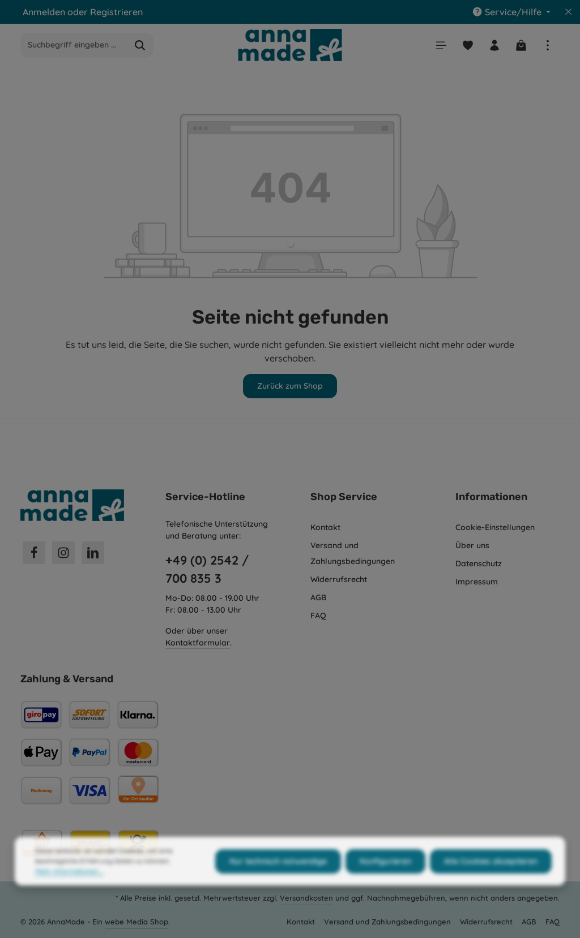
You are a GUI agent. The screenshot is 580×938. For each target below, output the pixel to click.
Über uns (472, 545)
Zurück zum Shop (290, 386)
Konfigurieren (385, 882)
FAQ (318, 615)
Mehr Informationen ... (69, 892)
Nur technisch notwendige (278, 882)
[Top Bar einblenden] (547, 45)
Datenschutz (478, 563)
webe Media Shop (136, 921)
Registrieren (116, 12)
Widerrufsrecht (338, 579)
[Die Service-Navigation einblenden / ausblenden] (511, 12)
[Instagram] (63, 552)
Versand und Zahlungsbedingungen (352, 553)
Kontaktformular (197, 643)
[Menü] (441, 45)
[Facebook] (34, 552)
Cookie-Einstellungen (495, 527)
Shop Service (343, 496)
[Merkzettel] (467, 45)
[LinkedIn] (93, 552)
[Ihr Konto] (494, 45)
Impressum (476, 581)
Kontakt (325, 527)
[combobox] (73, 45)
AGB (318, 597)
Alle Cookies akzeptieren (491, 882)
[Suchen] (140, 45)
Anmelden (44, 12)
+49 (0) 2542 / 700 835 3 (207, 569)
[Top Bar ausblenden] (569, 12)
